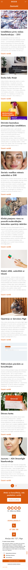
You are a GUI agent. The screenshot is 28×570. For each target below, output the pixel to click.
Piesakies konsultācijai (14, 502)
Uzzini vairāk (6, 53)
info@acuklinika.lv (14, 523)
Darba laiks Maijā (9, 77)
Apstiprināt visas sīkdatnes (14, 560)
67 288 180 (14, 532)
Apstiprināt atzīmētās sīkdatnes (14, 564)
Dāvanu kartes (7, 416)
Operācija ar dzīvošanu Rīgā (13, 321)
